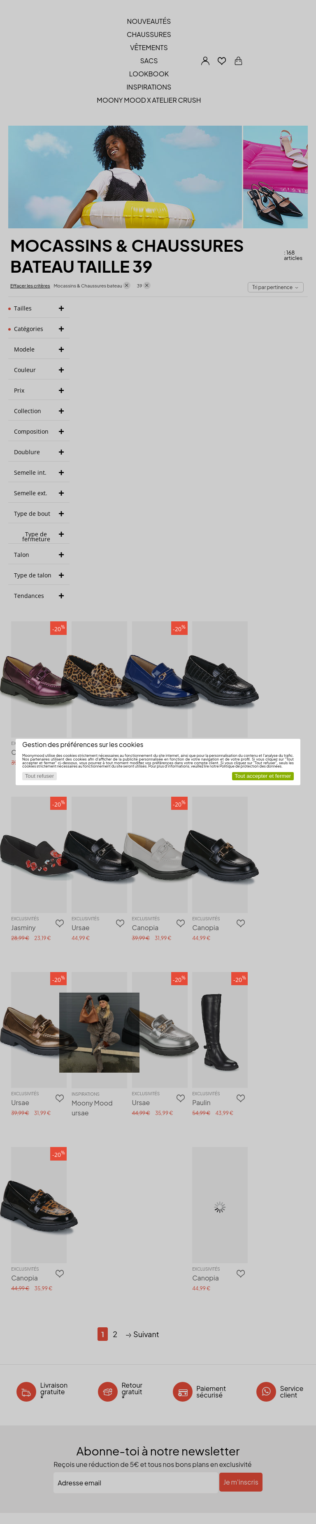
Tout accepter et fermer (263, 776)
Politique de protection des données (250, 766)
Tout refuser (39, 776)
